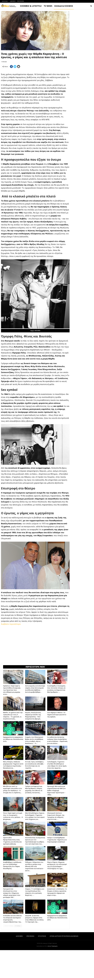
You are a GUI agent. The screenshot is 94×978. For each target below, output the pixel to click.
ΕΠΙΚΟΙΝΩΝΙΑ (20, 1)
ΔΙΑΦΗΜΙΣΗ (13, 1)
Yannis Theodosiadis (52, 974)
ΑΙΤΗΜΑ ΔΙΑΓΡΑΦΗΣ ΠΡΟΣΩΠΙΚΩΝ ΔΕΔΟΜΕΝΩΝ (64, 964)
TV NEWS (48, 6)
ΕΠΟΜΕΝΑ (18, 953)
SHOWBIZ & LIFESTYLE (31, 6)
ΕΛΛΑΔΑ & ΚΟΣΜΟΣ (63, 6)
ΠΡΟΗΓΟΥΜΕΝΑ (8, 953)
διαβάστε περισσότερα (11, 652)
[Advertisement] (35, 84)
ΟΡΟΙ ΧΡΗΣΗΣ (42, 964)
